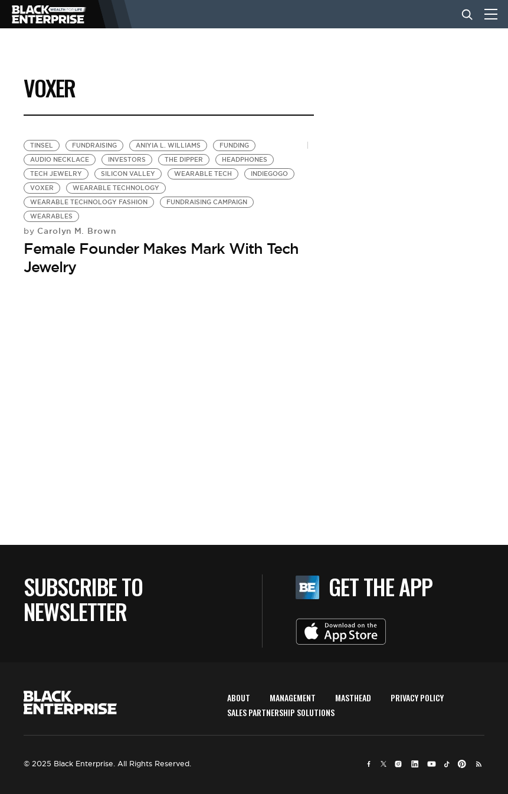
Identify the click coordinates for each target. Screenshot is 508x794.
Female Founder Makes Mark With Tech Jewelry (161, 257)
